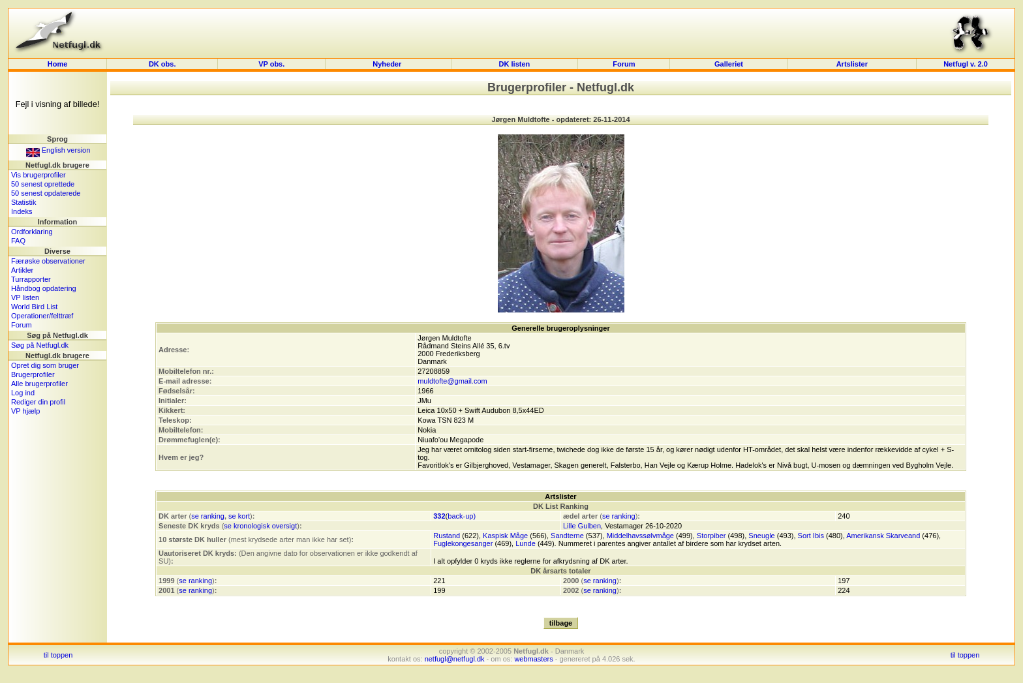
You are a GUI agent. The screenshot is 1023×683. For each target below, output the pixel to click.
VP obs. (271, 64)
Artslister (852, 64)
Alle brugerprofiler (39, 383)
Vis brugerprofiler (38, 175)
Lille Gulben (582, 526)
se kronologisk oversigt (260, 526)
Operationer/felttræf (42, 316)
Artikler (22, 270)
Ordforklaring (32, 231)
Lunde (525, 543)
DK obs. (162, 64)
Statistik (24, 202)
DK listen (514, 64)
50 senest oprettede (42, 184)
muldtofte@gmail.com (452, 381)
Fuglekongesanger (463, 543)
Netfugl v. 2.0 (965, 64)
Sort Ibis (811, 535)
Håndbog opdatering (43, 288)
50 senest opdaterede (45, 193)
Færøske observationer (48, 261)
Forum (624, 64)
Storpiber (711, 535)
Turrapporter (31, 279)
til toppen (58, 655)
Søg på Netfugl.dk (40, 345)
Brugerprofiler (33, 374)
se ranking (207, 516)
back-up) (462, 516)
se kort (239, 516)
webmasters (533, 659)
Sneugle (761, 535)
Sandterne (567, 535)
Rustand (446, 535)
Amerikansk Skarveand (883, 535)
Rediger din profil (38, 402)
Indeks (21, 211)
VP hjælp (25, 411)
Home (58, 64)
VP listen (25, 297)
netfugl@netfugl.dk (455, 659)
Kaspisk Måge (505, 535)
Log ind (23, 393)
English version (58, 150)
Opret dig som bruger (45, 365)
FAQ (18, 241)
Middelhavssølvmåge (640, 535)
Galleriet (728, 64)
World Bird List (34, 307)
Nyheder (388, 64)
